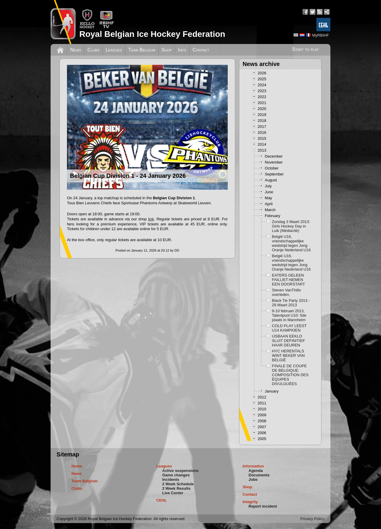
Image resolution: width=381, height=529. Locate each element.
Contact (201, 49)
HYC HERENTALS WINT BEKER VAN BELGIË (288, 355)
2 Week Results (176, 488)
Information (253, 466)
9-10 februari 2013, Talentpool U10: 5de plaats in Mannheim (289, 315)
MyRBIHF (320, 35)
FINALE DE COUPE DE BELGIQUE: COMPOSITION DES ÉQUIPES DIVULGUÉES (290, 375)
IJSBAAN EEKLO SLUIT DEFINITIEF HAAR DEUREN (288, 340)
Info (182, 49)
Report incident (263, 506)
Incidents (170, 479)
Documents (259, 475)
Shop (167, 49)
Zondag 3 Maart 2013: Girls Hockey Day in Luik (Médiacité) (291, 226)
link (151, 219)
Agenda (256, 470)
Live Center (172, 493)
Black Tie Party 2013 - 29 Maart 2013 (291, 302)
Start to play (305, 49)
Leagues (114, 49)
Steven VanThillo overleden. (286, 292)
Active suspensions (180, 470)
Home (76, 466)
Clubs (93, 49)
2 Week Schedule (178, 484)
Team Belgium (141, 49)
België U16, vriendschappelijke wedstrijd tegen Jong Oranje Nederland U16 (291, 243)
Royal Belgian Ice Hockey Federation (152, 34)
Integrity (250, 502)
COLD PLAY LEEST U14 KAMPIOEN (289, 328)
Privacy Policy (312, 519)
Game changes (176, 475)
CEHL (161, 500)
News (75, 49)
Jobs (253, 479)
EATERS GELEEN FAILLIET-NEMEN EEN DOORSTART (288, 279)
